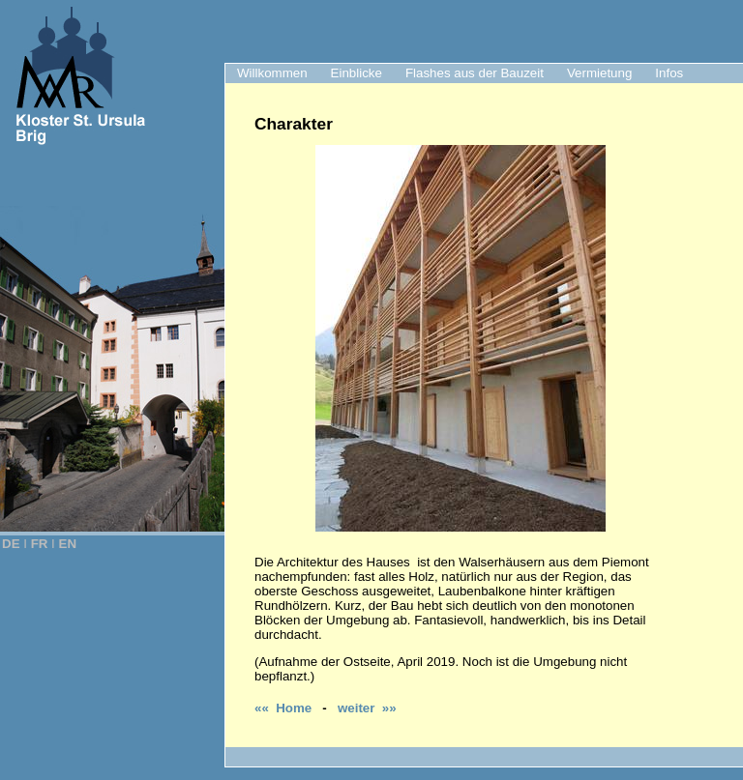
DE (11, 543)
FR (39, 543)
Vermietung (599, 73)
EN (68, 543)
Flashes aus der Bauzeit (474, 73)
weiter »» (367, 708)
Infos (669, 73)
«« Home (283, 708)
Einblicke (356, 73)
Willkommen (272, 73)
